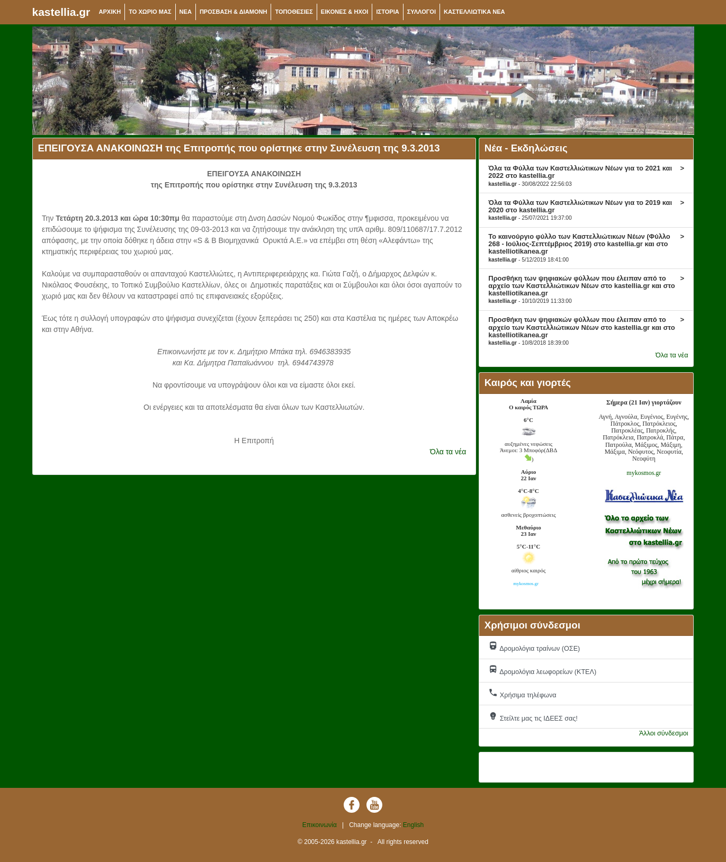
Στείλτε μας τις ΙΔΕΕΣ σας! (533, 716)
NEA (186, 11)
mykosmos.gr (643, 473)
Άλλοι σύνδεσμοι (663, 733)
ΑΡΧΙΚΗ (109, 11)
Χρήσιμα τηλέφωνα (522, 693)
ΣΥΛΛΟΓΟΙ (421, 11)
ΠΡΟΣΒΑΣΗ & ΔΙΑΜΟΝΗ (233, 11)
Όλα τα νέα (448, 451)
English (413, 825)
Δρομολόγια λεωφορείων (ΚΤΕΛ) (542, 670)
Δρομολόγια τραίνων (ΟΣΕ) (534, 646)
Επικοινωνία (319, 825)
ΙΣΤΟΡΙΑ (387, 11)
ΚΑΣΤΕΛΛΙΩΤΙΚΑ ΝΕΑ (474, 11)
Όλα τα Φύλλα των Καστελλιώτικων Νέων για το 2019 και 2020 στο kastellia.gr (586, 210)
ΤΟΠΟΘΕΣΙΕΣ (293, 11)
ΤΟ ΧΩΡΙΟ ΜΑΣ (150, 11)
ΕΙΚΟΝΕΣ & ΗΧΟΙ (345, 11)
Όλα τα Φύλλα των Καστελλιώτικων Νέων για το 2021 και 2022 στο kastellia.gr (586, 175)
